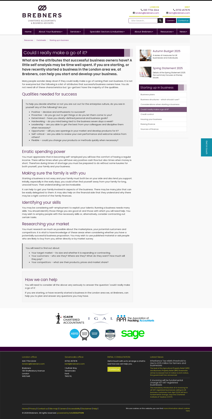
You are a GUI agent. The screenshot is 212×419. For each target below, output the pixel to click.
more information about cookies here (176, 409)
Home (28, 31)
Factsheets (41, 40)
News (183, 31)
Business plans (148, 94)
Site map (53, 408)
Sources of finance (150, 129)
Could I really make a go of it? (155, 109)
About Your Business (50, 31)
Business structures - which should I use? (160, 99)
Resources (167, 31)
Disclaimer (86, 408)
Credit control (147, 114)
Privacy (32, 408)
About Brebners (144, 31)
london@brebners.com (147, 12)
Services (75, 31)
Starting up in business (59, 40)
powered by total (70, 412)
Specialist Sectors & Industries (107, 31)
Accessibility (74, 408)
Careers (171, 20)
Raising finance (148, 124)
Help (95, 408)
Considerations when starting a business (160, 104)
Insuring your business (151, 119)
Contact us (183, 20)
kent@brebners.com (179, 12)
